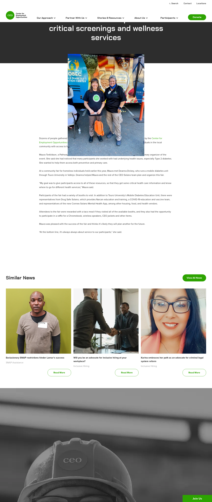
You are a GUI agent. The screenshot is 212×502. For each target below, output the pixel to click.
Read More (59, 372)
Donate (197, 17)
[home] (16, 16)
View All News (194, 278)
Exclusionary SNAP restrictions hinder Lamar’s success (35, 357)
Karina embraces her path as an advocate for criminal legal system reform (172, 359)
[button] (46, 18)
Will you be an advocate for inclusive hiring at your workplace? (100, 359)
